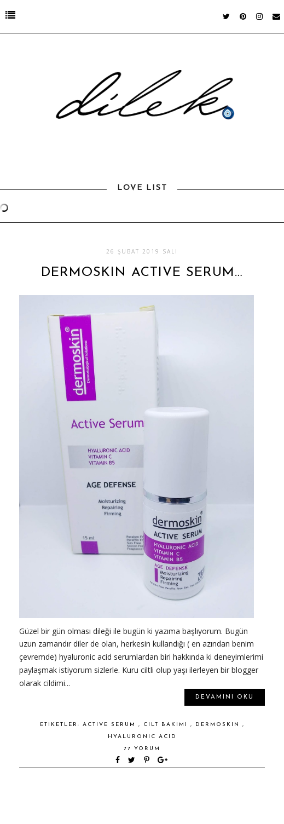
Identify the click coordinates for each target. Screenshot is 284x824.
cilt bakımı (166, 725)
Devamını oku (224, 697)
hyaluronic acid (142, 737)
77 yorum (142, 749)
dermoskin (218, 725)
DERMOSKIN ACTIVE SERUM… (142, 272)
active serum (110, 725)
